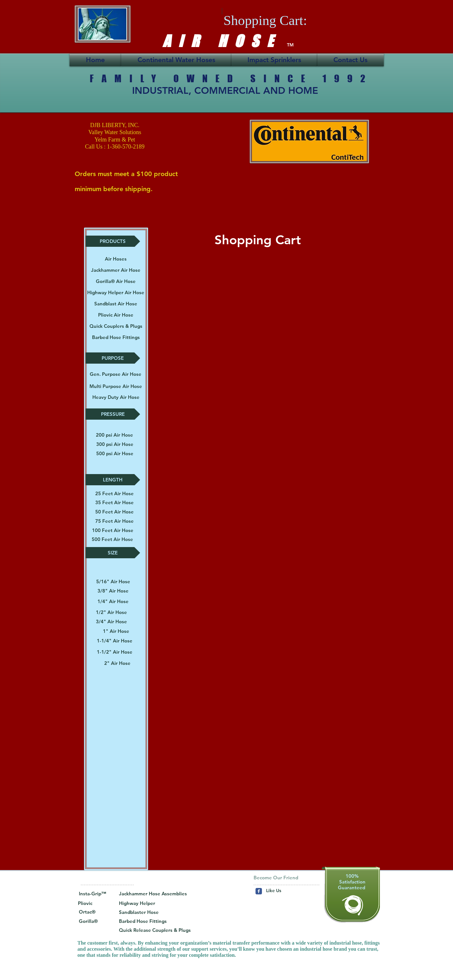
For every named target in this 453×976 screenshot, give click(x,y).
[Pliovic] (91, 903)
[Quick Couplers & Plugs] (116, 326)
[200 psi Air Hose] (114, 434)
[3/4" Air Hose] (111, 621)
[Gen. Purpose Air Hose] (116, 374)
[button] (113, 241)
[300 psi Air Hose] (114, 444)
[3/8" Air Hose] (113, 590)
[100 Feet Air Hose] (113, 530)
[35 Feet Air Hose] (114, 502)
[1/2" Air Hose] (111, 612)
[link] (280, 20)
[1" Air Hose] (116, 631)
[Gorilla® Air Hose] (115, 281)
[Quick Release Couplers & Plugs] (155, 930)
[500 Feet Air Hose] (112, 539)
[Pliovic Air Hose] (115, 314)
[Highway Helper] (149, 903)
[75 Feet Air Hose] (114, 521)
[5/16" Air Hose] (113, 581)
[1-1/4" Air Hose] (114, 640)
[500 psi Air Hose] (114, 453)
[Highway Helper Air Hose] (115, 292)
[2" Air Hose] (117, 663)
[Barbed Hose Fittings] (116, 337)
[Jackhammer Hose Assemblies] (153, 893)
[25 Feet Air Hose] (114, 493)
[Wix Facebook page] (259, 891)
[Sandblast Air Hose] (115, 303)
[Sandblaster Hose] (141, 912)
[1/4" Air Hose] (113, 601)
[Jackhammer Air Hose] (115, 270)
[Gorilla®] (88, 921)
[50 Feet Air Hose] (114, 511)
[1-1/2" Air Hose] (114, 651)
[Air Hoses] (115, 258)
